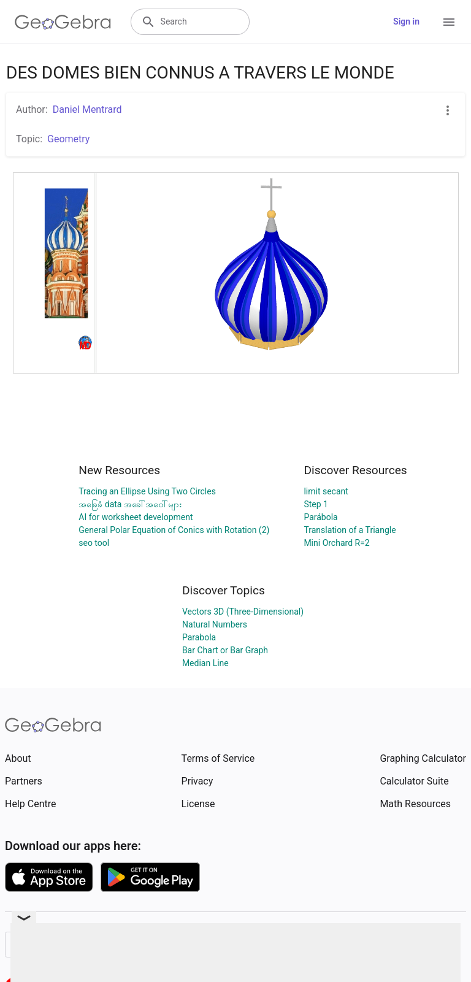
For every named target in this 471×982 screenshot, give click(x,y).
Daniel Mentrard (87, 109)
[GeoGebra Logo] (63, 22)
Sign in (406, 21)
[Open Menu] (449, 22)
